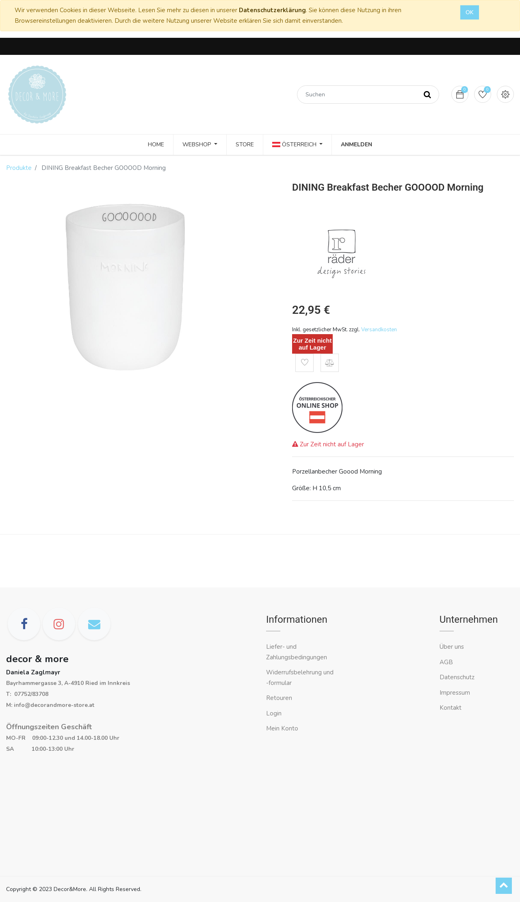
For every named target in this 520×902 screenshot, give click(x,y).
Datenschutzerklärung (272, 10)
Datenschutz (457, 677)
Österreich (295, 144)
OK (470, 12)
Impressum (456, 693)
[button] (304, 363)
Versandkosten (379, 329)
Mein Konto (282, 728)
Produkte (19, 168)
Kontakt (451, 708)
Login (274, 713)
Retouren (279, 698)
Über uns (452, 647)
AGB (446, 662)
